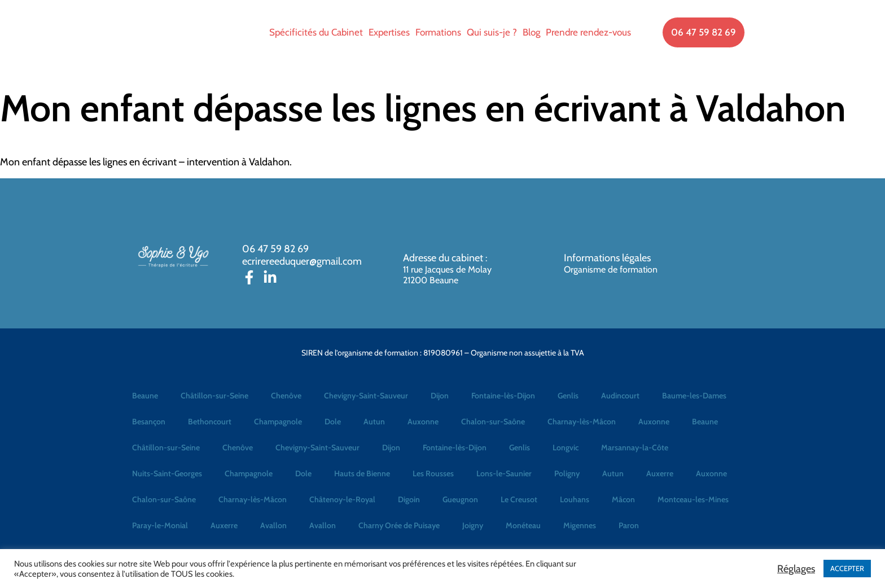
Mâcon (623, 499)
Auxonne (423, 421)
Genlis (568, 395)
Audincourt (620, 395)
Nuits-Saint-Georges (167, 473)
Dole (333, 421)
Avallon (273, 525)
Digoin (409, 499)
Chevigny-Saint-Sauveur (366, 395)
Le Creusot (519, 499)
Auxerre (659, 473)
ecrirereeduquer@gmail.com (302, 261)
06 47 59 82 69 (275, 249)
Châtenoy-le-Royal (342, 499)
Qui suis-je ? (492, 32)
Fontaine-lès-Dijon (503, 395)
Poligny (567, 473)
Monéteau (523, 525)
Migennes (579, 525)
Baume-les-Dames (694, 395)
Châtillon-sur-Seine (214, 395)
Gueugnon (460, 499)
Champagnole (278, 421)
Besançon (148, 421)
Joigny (472, 525)
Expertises (389, 32)
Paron (629, 525)
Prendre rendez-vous (588, 32)
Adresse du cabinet (444, 258)
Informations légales (607, 258)
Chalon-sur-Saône (493, 421)
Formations (438, 32)
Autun (374, 421)
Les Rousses (433, 473)
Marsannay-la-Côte (634, 447)
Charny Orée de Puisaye (399, 525)
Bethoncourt (209, 421)
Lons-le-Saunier (504, 473)
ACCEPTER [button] (847, 568)
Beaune (145, 395)
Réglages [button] (796, 569)
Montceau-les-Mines (693, 499)
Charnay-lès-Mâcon (581, 421)
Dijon (440, 395)
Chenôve (286, 395)
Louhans (574, 499)
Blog (531, 32)
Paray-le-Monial (160, 525)
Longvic (566, 447)
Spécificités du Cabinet (316, 32)
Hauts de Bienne (362, 473)
